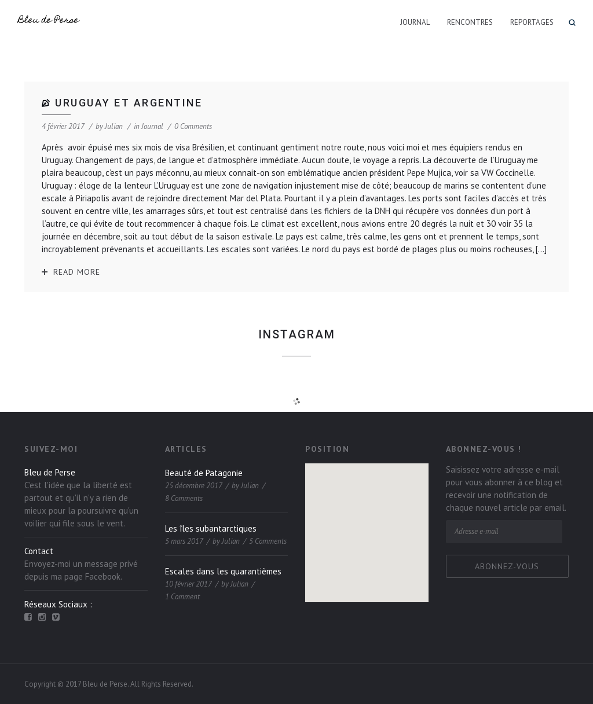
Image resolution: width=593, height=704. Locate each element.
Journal (415, 22)
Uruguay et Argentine (128, 103)
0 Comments (193, 126)
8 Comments (184, 498)
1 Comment (182, 597)
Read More (76, 272)
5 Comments (268, 541)
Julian (114, 126)
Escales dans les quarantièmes (223, 571)
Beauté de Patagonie (204, 472)
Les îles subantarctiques (211, 528)
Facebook (102, 576)
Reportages (532, 22)
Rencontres (470, 22)
